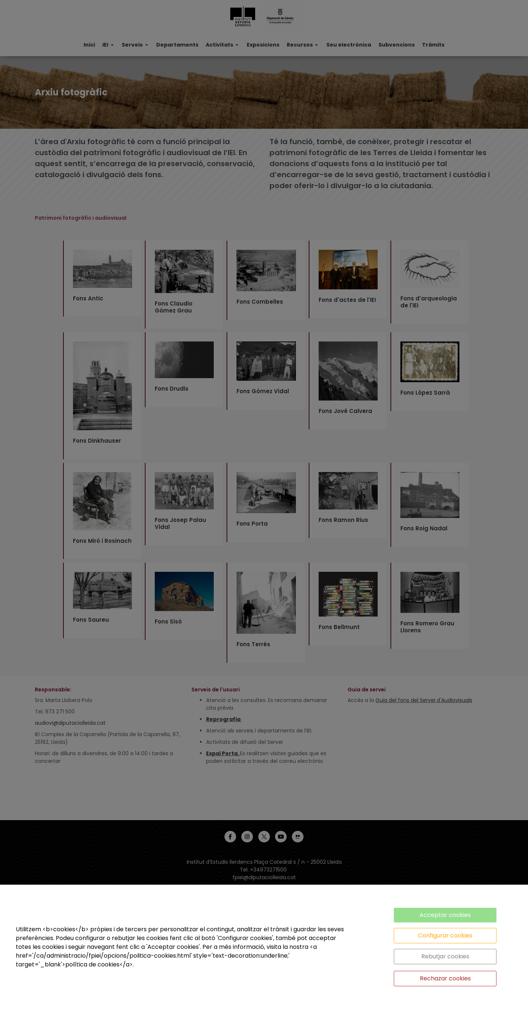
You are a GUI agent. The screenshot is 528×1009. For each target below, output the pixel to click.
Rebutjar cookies (445, 956)
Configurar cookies (445, 935)
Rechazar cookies (445, 978)
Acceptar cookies (445, 915)
